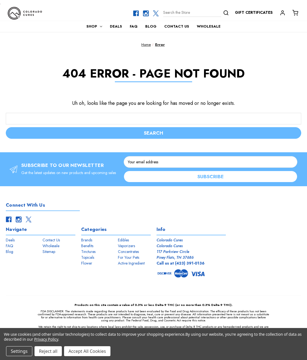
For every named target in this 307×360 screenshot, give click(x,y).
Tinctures (88, 252)
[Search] (196, 13)
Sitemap (49, 252)
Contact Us (176, 26)
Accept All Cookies (87, 351)
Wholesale (209, 26)
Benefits (87, 246)
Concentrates (128, 252)
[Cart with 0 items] (295, 13)
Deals (116, 26)
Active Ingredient (131, 263)
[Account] (282, 13)
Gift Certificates (254, 12)
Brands (86, 240)
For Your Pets (128, 257)
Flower (86, 263)
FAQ (133, 26)
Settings (19, 351)
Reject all (48, 351)
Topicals (87, 257)
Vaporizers (126, 246)
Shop (94, 26)
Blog (151, 26)
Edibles (123, 240)
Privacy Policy (46, 339)
